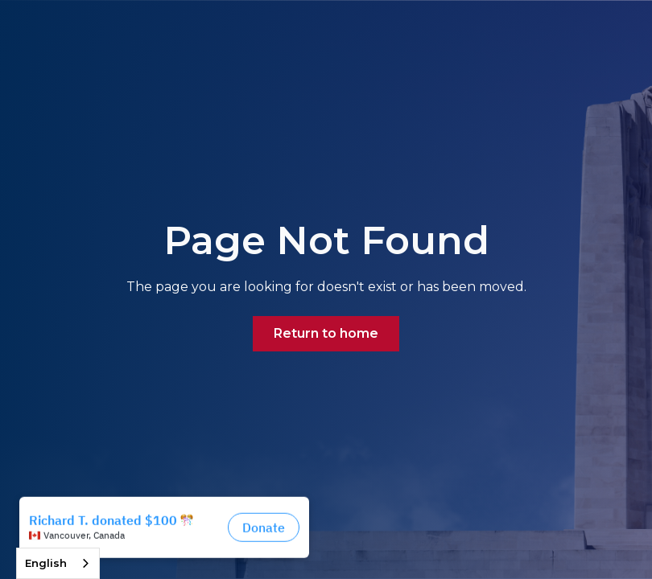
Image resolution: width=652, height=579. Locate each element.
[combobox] (58, 563)
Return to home (326, 333)
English (46, 562)
